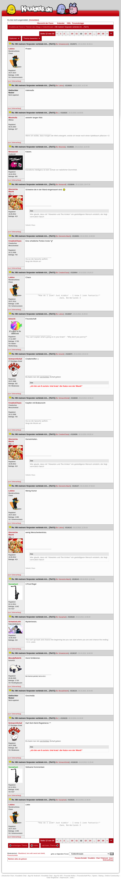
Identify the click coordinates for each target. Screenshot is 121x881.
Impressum (64, 877)
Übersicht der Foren (45, 23)
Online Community (112, 876)
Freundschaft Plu (84, 876)
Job (72, 877)
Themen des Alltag (33, 27)
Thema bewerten (31, 38)
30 (103, 34)
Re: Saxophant (61, 617)
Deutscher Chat (8, 876)
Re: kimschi (60, 354)
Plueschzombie (12, 855)
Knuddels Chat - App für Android (27, 876)
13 (86, 34)
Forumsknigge (78, 23)
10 (72, 34)
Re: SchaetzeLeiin (62, 44)
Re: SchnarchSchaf (62, 398)
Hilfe (69, 23)
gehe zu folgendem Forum (60, 854)
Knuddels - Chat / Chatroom (98, 858)
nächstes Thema (50, 845)
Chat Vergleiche (52, 877)
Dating (101, 876)
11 (77, 34)
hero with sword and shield (36, 853)
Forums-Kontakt (81, 858)
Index (34, 845)
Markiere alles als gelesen (17, 859)
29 (99, 34)
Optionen (14, 38)
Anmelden (33, 20)
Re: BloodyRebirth (62, 691)
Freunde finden (69, 876)
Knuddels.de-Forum (16, 27)
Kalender (61, 23)
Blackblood (22, 853)
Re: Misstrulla (60, 147)
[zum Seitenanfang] (14, 81)
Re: (57, 113)
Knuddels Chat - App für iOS (52, 876)
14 (90, 34)
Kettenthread (48, 27)
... (68, 34)
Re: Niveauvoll (61, 184)
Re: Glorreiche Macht (63, 236)
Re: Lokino (59, 85)
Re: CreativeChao (62, 272)
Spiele (94, 876)
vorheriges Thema (18, 845)
